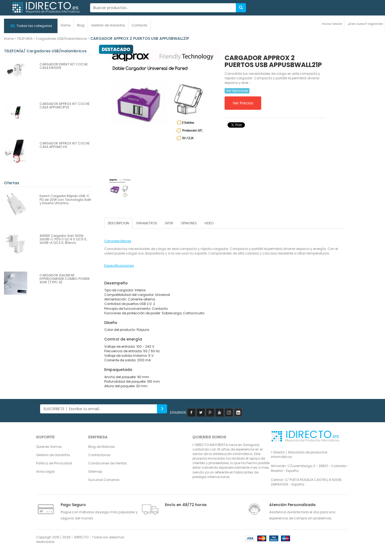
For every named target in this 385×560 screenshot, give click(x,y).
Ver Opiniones (237, 90)
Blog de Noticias (101, 446)
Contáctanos (99, 455)
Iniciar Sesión (332, 24)
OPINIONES (189, 223)
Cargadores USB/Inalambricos (61, 38)
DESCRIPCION (118, 223)
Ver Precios (243, 103)
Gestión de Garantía (108, 25)
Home (65, 25)
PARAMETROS (146, 223)
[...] (163, 7)
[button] (30, 26)
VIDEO (208, 223)
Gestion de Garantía (53, 455)
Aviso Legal (45, 471)
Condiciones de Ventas (107, 463)
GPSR (169, 223)
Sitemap (95, 471)
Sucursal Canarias (104, 479)
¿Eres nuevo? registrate (365, 24)
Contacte (139, 25)
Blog (80, 25)
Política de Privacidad (54, 463)
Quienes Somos (49, 446)
